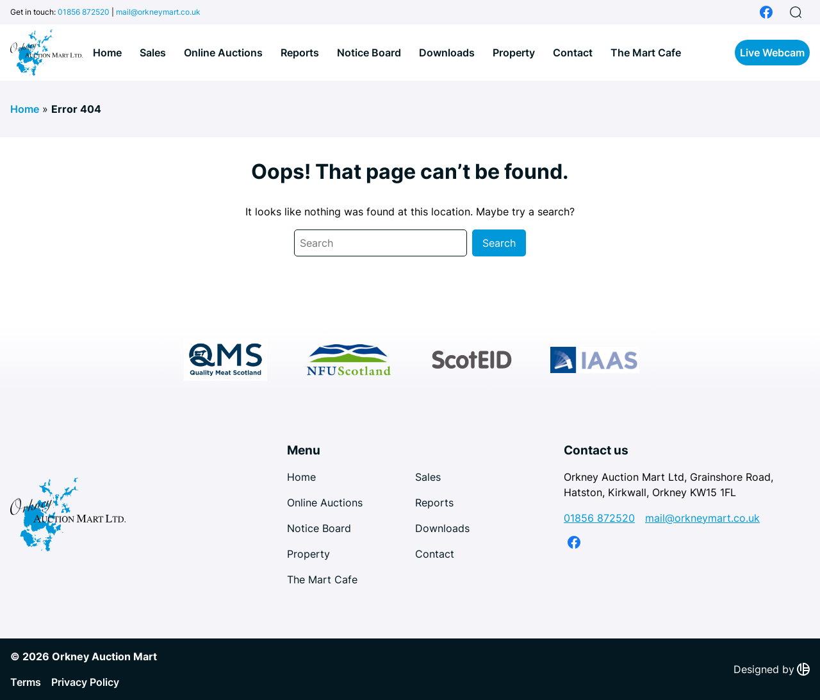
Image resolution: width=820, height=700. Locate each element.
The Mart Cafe (646, 52)
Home (107, 52)
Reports (300, 52)
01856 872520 (84, 12)
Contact (573, 52)
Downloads (447, 52)
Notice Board (369, 52)
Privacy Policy (85, 682)
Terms (25, 682)
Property (514, 52)
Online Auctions (223, 52)
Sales (153, 52)
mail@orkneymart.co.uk (158, 12)
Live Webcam (772, 52)
